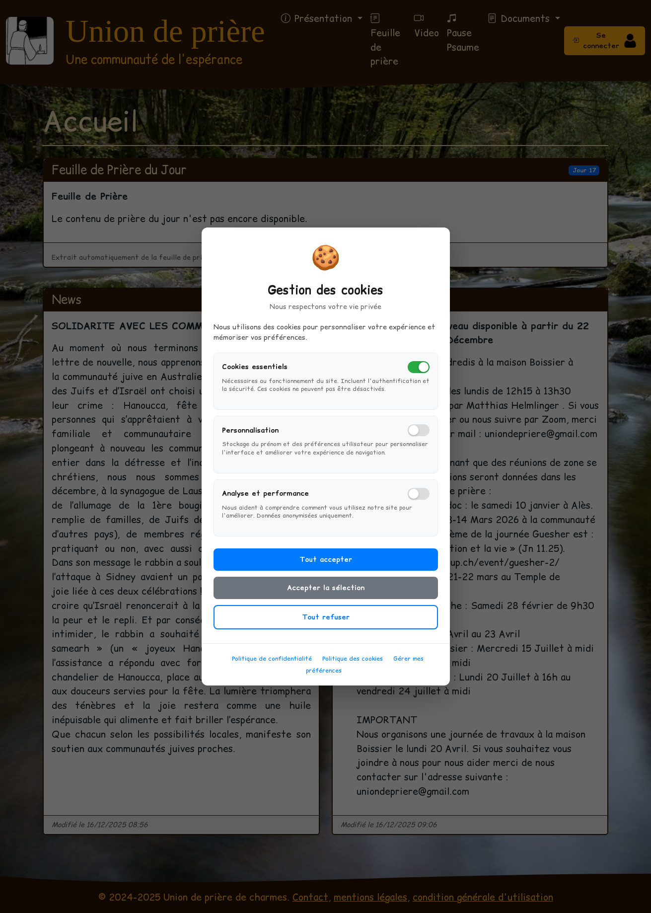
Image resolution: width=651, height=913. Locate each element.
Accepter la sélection (325, 592)
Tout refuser (326, 621)
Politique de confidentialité (272, 662)
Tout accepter (325, 563)
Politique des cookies (352, 662)
